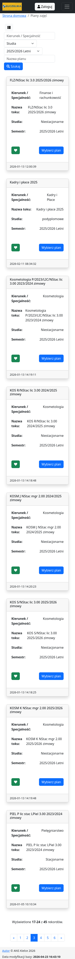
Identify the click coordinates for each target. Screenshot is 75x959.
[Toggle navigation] (67, 7)
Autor (6, 951)
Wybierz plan (51, 150)
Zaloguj (44, 6)
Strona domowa (14, 15)
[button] (9, 27)
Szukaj (13, 66)
